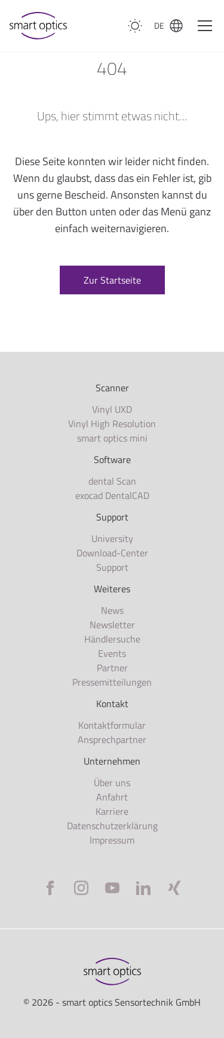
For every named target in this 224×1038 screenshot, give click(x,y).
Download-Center (112, 553)
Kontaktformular (112, 725)
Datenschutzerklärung (112, 825)
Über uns (112, 782)
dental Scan (112, 481)
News (112, 610)
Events (112, 653)
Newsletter (112, 624)
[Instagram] (81, 888)
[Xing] (174, 888)
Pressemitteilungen (112, 682)
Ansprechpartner (112, 739)
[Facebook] (50, 888)
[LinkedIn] (143, 888)
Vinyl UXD (112, 409)
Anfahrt (112, 797)
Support (112, 567)
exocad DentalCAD (112, 495)
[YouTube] (112, 888)
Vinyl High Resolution (112, 423)
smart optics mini (112, 438)
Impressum (112, 840)
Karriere (112, 811)
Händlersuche (112, 639)
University (112, 538)
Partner (112, 667)
